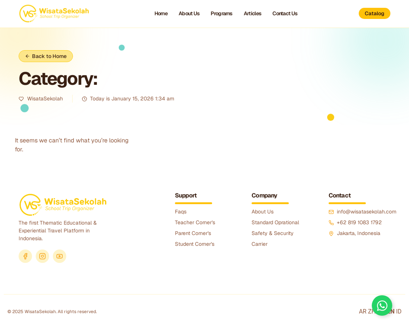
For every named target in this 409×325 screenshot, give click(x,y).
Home (160, 13)
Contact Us (284, 13)
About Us (189, 13)
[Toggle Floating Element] (382, 305)
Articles (252, 13)
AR (362, 311)
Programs (221, 13)
